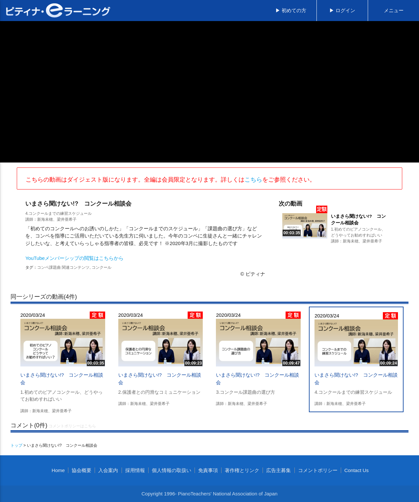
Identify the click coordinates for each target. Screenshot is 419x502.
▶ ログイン (342, 10)
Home (58, 470)
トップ (16, 445)
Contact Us (356, 470)
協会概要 (81, 470)
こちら (253, 179)
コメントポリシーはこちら (72, 426)
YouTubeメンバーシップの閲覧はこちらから (74, 258)
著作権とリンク (242, 470)
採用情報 (135, 470)
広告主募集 (278, 470)
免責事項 (208, 470)
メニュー (394, 10)
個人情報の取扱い (171, 470)
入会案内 (108, 470)
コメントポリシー (318, 470)
